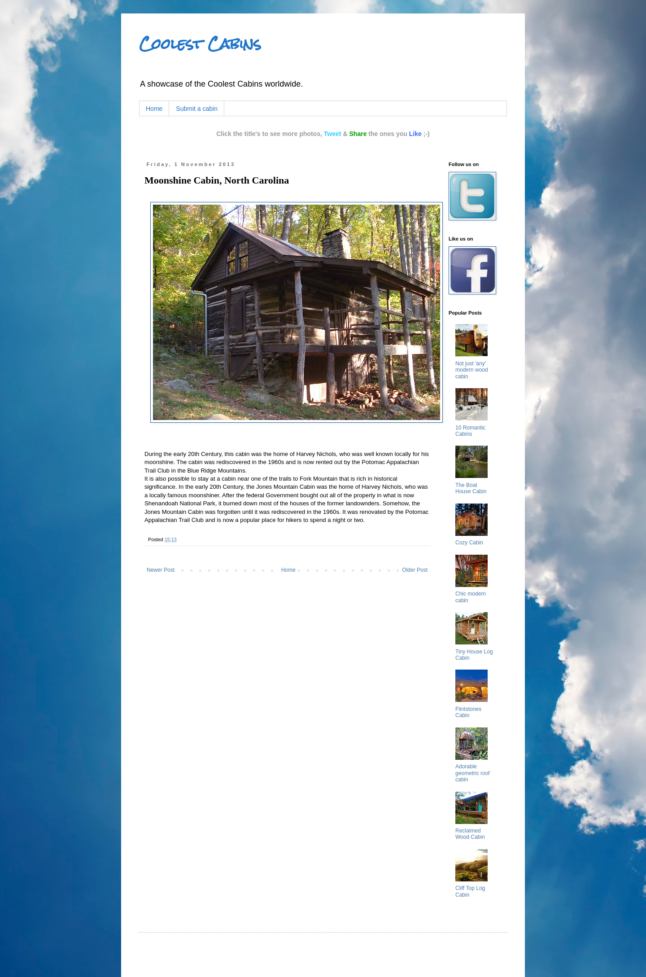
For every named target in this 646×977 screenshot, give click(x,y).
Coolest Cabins (200, 44)
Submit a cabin (197, 108)
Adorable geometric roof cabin (472, 773)
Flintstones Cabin (468, 712)
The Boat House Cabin (470, 488)
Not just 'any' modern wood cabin (471, 370)
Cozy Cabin (469, 542)
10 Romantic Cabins (470, 431)
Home (154, 108)
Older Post (415, 570)
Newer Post (161, 570)
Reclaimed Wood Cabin (470, 834)
